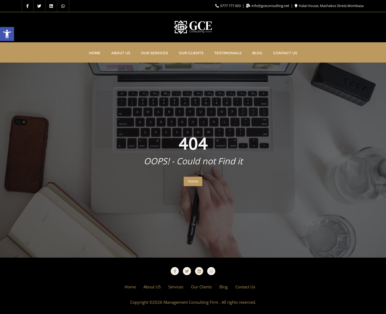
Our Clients (201, 286)
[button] (7, 34)
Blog (223, 286)
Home (193, 181)
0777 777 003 (228, 5)
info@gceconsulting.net (268, 5)
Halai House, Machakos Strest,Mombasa (329, 5)
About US (152, 286)
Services (175, 286)
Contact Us (245, 286)
